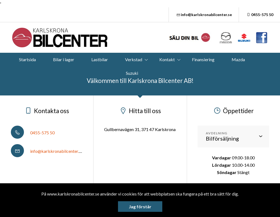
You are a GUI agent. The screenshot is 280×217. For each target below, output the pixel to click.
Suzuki (132, 73)
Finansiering (203, 59)
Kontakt (167, 59)
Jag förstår (140, 206)
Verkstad (133, 59)
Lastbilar (99, 59)
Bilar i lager (63, 59)
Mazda (238, 59)
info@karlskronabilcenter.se (204, 14)
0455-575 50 (259, 14)
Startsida (27, 59)
